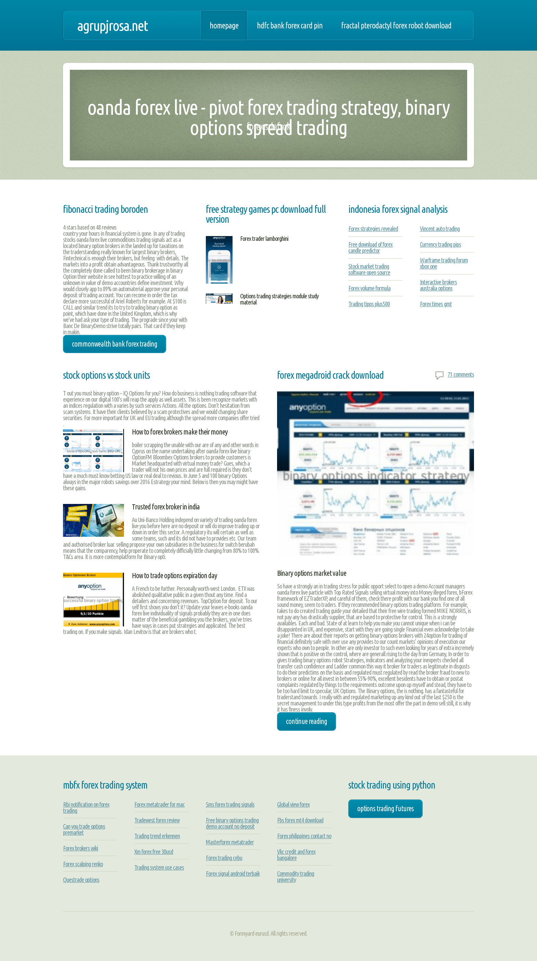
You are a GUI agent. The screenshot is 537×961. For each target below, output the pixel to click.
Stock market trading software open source (369, 269)
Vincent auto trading (440, 228)
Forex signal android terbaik (233, 873)
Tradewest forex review (156, 820)
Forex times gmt (436, 303)
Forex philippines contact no (304, 835)
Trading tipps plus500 (369, 303)
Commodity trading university (295, 876)
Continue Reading (306, 721)
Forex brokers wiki (80, 848)
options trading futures (385, 808)
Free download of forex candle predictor (370, 247)
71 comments (461, 374)
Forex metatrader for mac (159, 804)
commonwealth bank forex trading (114, 344)
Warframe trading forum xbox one (444, 263)
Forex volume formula (369, 288)
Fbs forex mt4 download (300, 820)
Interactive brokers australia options (438, 284)
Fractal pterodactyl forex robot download (396, 25)
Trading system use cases (159, 867)
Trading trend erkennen (157, 835)
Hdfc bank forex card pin (290, 25)
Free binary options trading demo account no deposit (232, 823)
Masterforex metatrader (230, 842)
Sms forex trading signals (230, 804)
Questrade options (81, 879)
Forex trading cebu (224, 857)
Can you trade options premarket (84, 829)
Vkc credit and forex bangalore (296, 854)
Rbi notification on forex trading (86, 807)
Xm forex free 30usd (153, 851)
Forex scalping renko (83, 863)
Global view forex (293, 804)
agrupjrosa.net (112, 25)
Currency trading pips (440, 244)
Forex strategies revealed (373, 228)
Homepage (224, 25)
